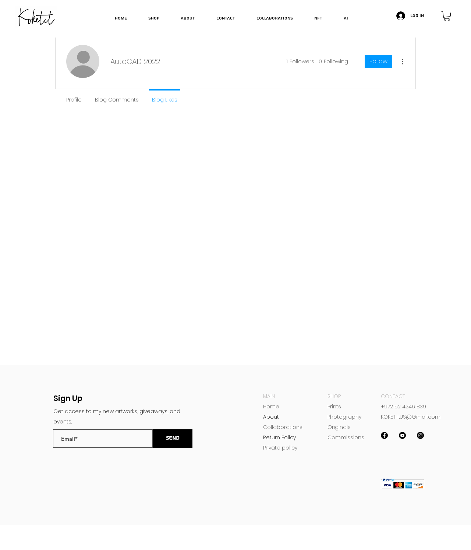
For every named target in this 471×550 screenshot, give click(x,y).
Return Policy (279, 437)
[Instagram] (420, 435)
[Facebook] (384, 435)
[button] (447, 16)
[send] (172, 438)
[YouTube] (402, 435)
